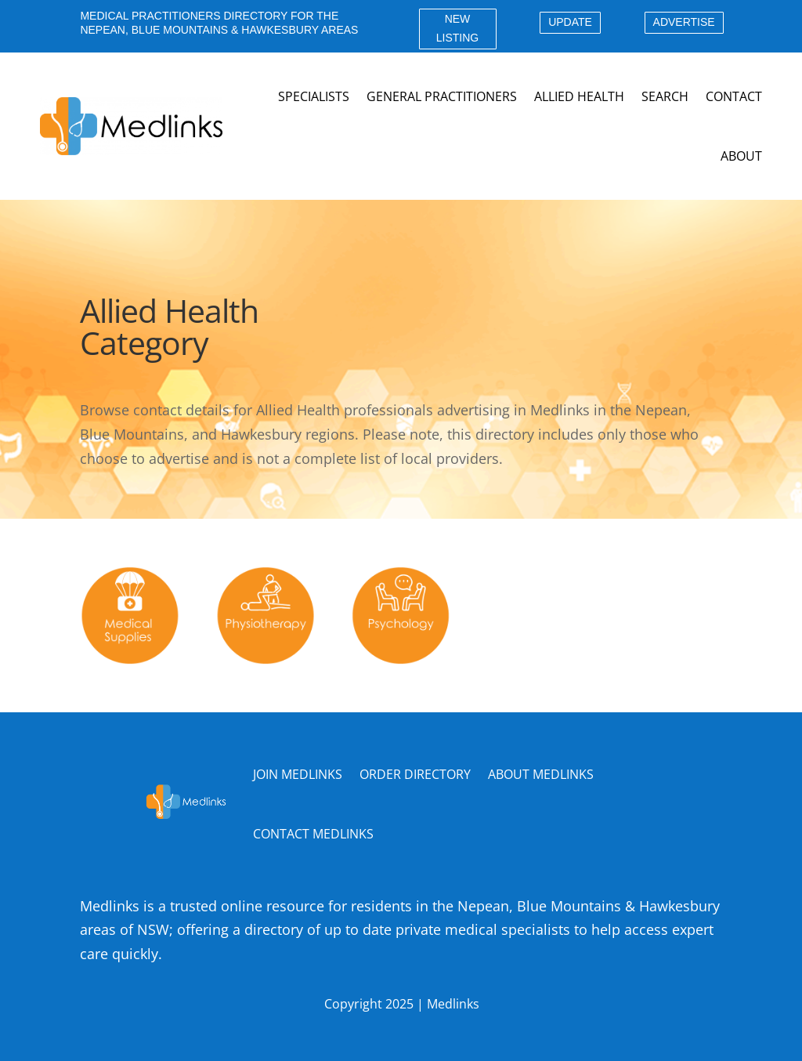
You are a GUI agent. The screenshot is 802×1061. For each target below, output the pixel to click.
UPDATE (570, 22)
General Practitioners (442, 96)
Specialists (313, 96)
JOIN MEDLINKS (297, 774)
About (741, 156)
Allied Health (579, 96)
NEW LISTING (457, 28)
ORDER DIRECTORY (415, 774)
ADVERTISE (684, 22)
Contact (734, 96)
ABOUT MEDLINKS (541, 774)
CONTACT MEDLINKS (313, 833)
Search (664, 96)
